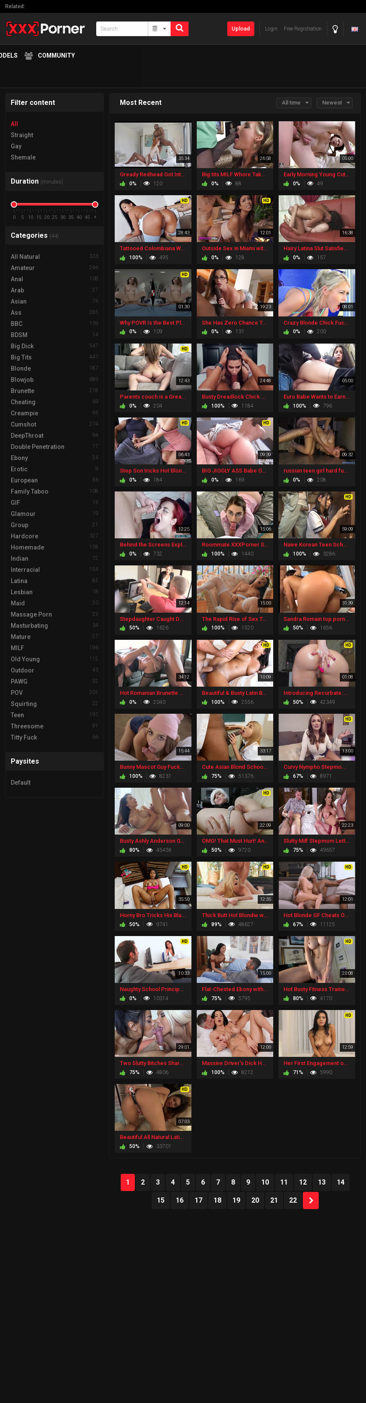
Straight (22, 135)
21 (274, 1200)
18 (217, 1200)
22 (293, 1200)
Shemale (23, 157)
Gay (16, 146)
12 (303, 1182)
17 (198, 1200)
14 (341, 1182)
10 (265, 1182)
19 (236, 1200)
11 (284, 1182)
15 (161, 1200)
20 (255, 1200)
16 (179, 1200)
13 (322, 1182)
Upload (241, 28)
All (14, 123)
